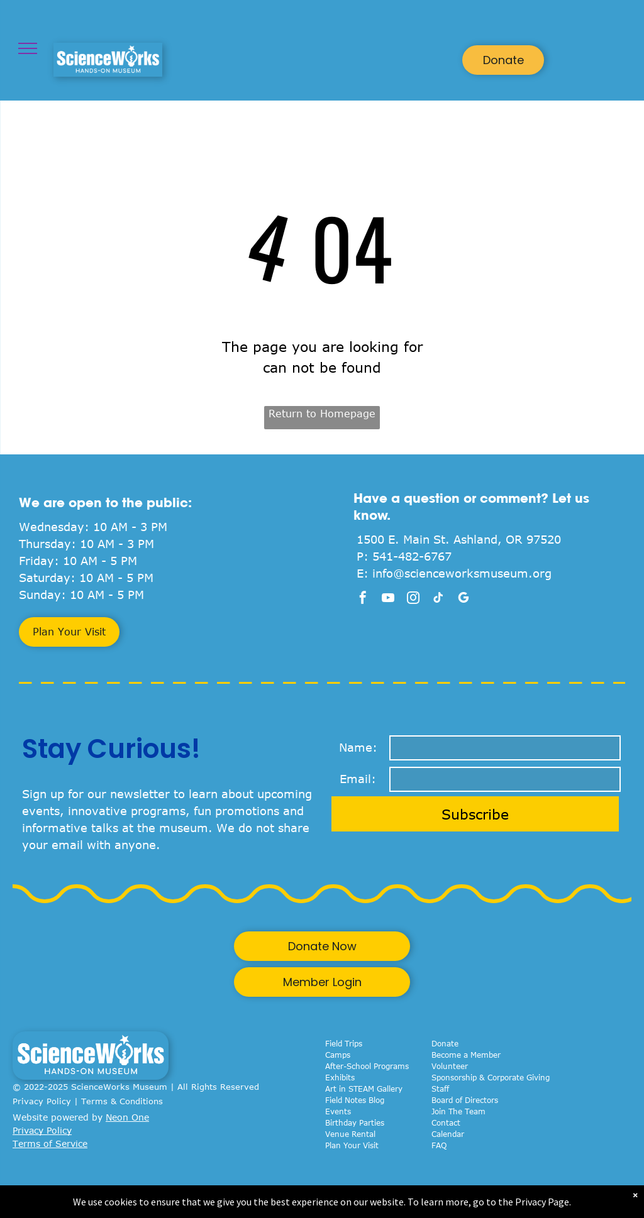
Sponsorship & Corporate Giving (490, 1077)
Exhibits (340, 1077)
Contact (445, 1122)
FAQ (439, 1145)
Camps (337, 1054)
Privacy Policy (42, 1101)
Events (338, 1111)
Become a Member (466, 1054)
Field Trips (343, 1043)
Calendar (447, 1133)
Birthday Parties (354, 1122)
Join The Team (458, 1111)
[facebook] (362, 599)
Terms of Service (50, 1143)
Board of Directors (464, 1099)
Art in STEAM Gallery (363, 1088)
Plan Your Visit (352, 1145)
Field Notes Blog (354, 1099)
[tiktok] (438, 599)
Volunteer (449, 1066)
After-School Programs (367, 1066)
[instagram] (413, 599)
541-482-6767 (412, 556)
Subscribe (475, 814)
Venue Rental (350, 1133)
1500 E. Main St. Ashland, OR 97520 (459, 539)
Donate (444, 1043)
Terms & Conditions (122, 1101)
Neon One (127, 1117)
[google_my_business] (463, 599)
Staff (440, 1088)
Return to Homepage (322, 413)
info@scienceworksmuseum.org (462, 573)
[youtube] (388, 599)
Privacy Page (542, 1201)
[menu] (27, 48)
